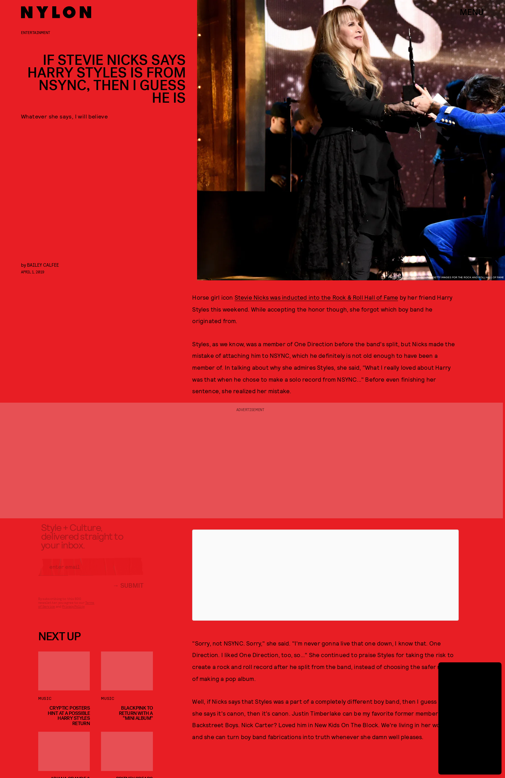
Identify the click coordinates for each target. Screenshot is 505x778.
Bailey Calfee (43, 265)
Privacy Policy (73, 611)
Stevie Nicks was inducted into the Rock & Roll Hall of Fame (316, 297)
